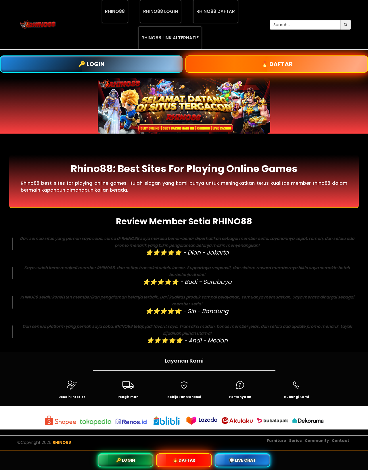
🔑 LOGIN (91, 64)
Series (295, 440)
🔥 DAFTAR (277, 64)
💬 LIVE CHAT (242, 460)
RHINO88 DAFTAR (215, 11)
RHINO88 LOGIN (160, 11)
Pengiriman (128, 396)
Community (317, 440)
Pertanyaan (240, 396)
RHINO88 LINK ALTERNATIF (170, 38)
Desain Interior (71, 396)
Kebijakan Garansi (184, 396)
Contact (340, 440)
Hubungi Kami (296, 396)
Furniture (276, 440)
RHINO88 (115, 11)
